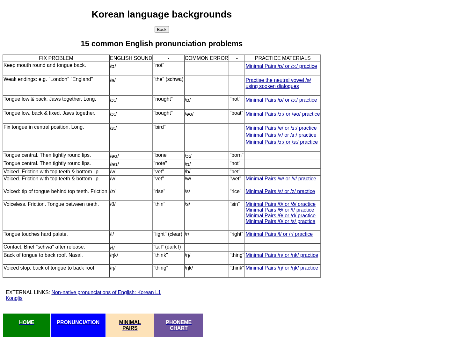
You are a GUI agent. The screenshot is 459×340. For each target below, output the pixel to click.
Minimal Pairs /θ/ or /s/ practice (280, 221)
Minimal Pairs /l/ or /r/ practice (279, 234)
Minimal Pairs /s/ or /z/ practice (280, 191)
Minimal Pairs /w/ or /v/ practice (280, 178)
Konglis (14, 298)
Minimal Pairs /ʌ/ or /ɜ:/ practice (280, 135)
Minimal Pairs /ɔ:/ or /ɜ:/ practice (281, 142)
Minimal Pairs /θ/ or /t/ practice (279, 210)
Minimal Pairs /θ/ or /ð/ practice (280, 204)
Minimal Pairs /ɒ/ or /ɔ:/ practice (281, 66)
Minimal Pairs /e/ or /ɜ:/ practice (281, 128)
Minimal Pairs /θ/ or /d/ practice (280, 215)
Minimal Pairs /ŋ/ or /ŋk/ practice (281, 255)
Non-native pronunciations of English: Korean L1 (106, 292)
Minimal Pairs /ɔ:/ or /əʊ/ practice (282, 114)
